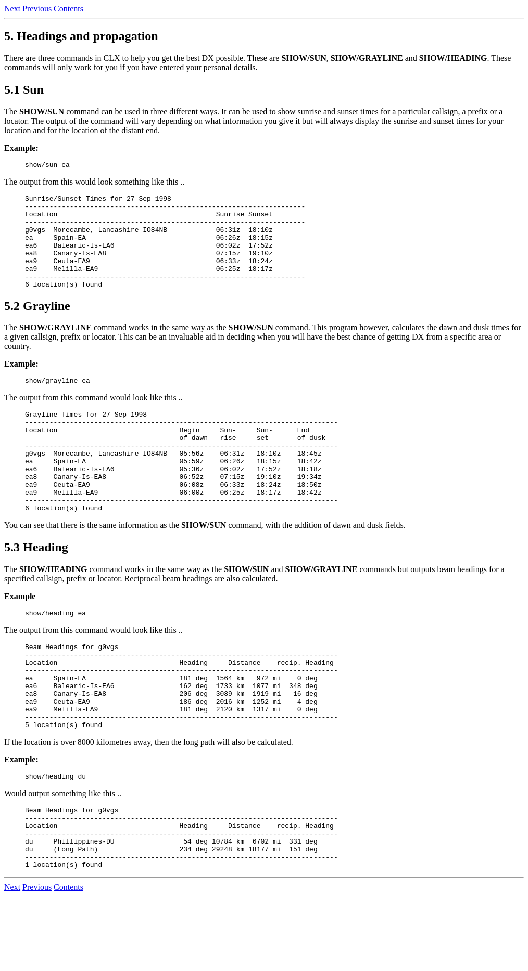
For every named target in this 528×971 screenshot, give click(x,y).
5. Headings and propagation (81, 36)
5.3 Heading (36, 589)
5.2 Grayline (37, 326)
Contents (68, 8)
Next (12, 8)
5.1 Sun (24, 89)
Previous (37, 8)
